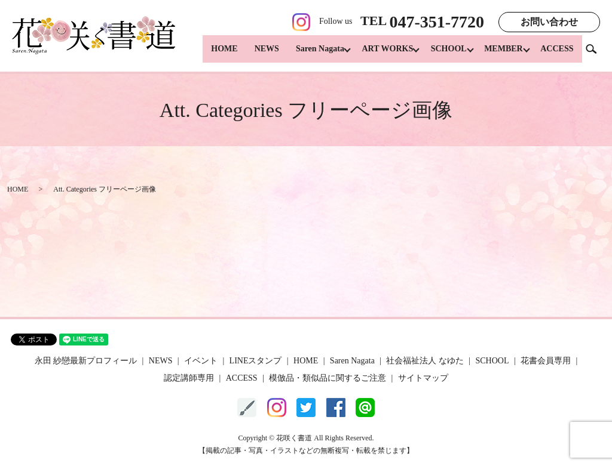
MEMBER (500, 54)
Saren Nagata (307, 54)
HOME (211, 54)
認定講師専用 (189, 378)
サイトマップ (423, 378)
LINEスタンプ (256, 360)
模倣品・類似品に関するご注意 (327, 378)
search (596, 53)
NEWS (253, 54)
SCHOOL (442, 54)
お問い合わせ (549, 22)
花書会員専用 (546, 360)
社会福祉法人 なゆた (425, 360)
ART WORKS (377, 54)
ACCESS (556, 54)
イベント (201, 360)
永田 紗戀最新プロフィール (86, 360)
